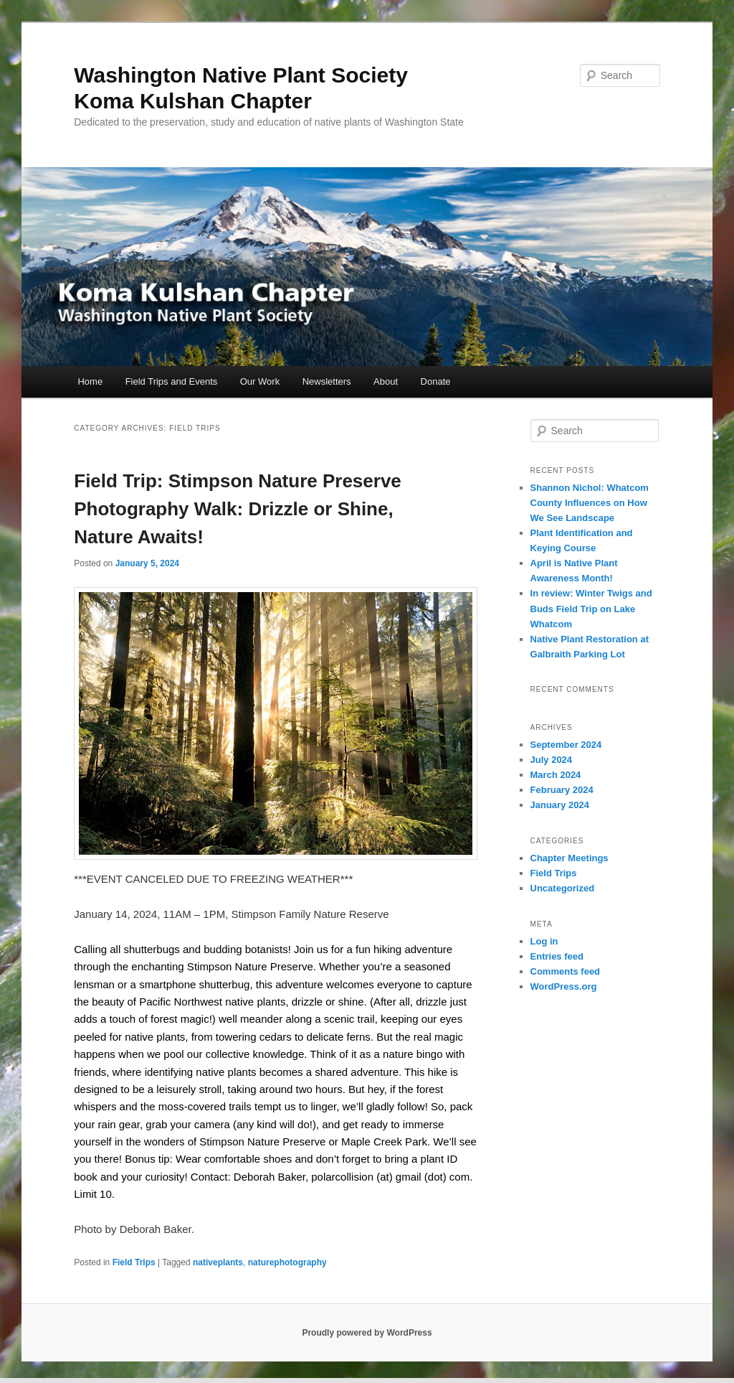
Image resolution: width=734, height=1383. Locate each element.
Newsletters (326, 381)
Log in (544, 941)
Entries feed (556, 956)
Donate (436, 381)
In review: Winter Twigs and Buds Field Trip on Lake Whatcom (591, 608)
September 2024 (566, 744)
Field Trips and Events (171, 381)
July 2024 (551, 759)
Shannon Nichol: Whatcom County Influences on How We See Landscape (589, 502)
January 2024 (559, 805)
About (385, 381)
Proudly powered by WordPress (367, 1333)
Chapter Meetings (569, 858)
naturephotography (287, 1262)
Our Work (260, 381)
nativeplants (218, 1262)
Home (90, 381)
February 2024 (562, 789)
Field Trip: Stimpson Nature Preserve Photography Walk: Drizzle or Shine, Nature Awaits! (237, 509)
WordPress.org (563, 986)
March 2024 (555, 774)
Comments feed (565, 971)
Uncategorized (562, 888)
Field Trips (134, 1262)
